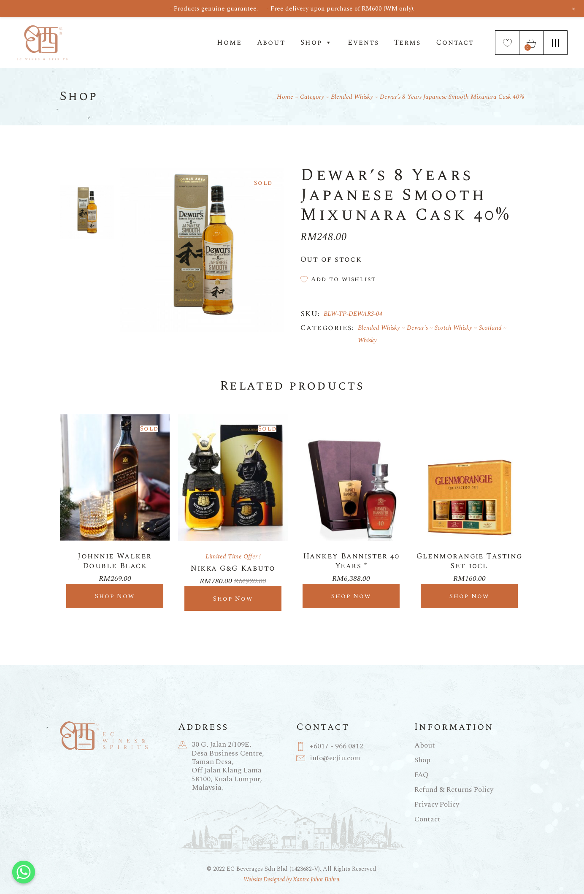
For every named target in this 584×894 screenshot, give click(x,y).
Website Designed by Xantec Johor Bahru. (292, 879)
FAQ (421, 774)
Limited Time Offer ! (233, 556)
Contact (455, 42)
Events (363, 42)
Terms (407, 42)
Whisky (367, 340)
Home (229, 42)
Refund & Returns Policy (453, 789)
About (271, 42)
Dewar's (417, 328)
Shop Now (115, 596)
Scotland (490, 328)
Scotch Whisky (453, 328)
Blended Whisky (379, 328)
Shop (316, 42)
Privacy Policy (436, 804)
